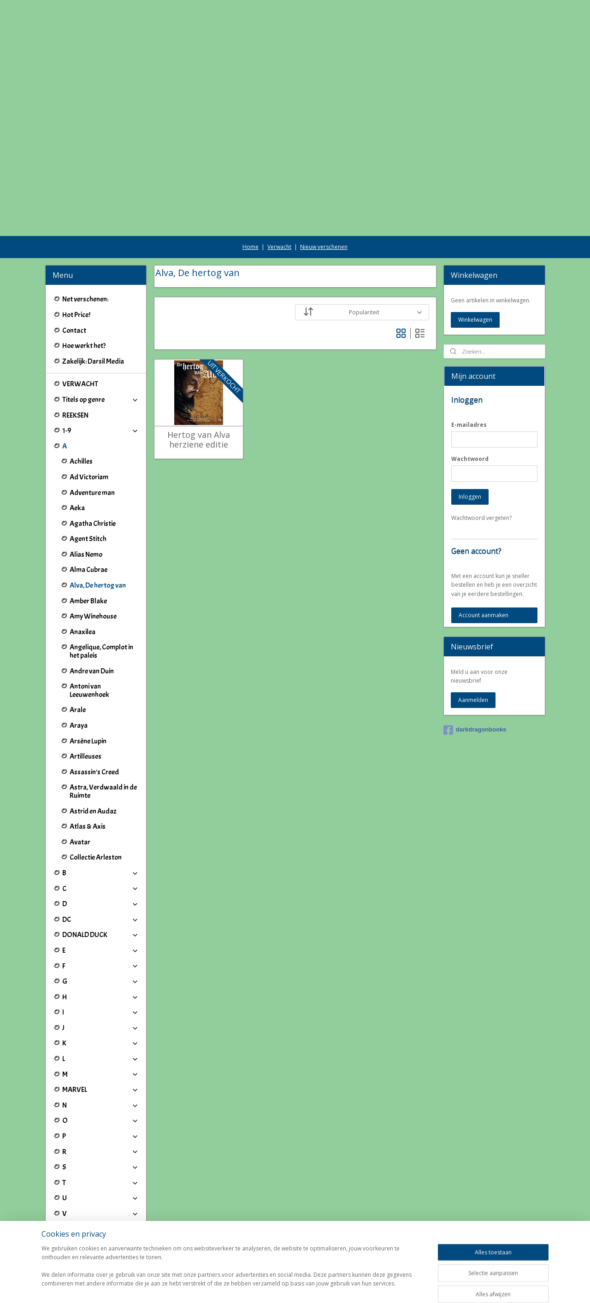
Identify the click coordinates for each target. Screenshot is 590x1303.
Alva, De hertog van (98, 533)
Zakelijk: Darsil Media (93, 309)
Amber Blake (88, 549)
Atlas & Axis (88, 774)
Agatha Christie (93, 472)
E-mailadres (469, 373)
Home (250, 195)
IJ (100, 1208)
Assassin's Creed (94, 720)
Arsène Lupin (88, 689)
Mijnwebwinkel (401, 1286)
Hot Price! (76, 263)
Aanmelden (473, 648)
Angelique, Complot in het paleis (101, 599)
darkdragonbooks (475, 678)
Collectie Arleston (96, 805)
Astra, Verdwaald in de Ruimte (103, 740)
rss (286, 1286)
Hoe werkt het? (84, 294)
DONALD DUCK (100, 883)
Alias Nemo (86, 502)
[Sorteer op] (362, 260)
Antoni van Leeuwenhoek (89, 639)
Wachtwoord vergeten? (481, 466)
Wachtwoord (470, 407)
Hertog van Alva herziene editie (198, 388)
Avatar (80, 790)
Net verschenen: (85, 247)
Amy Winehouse (93, 564)
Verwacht (279, 195)
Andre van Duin (92, 619)
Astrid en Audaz (93, 759)
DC (100, 868)
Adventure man (92, 441)
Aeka (77, 456)
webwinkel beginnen (321, 1286)
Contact (74, 278)
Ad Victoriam (89, 425)
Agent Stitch (88, 487)
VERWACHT (80, 332)
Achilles (81, 409)
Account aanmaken (483, 563)
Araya (79, 673)
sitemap (267, 1286)
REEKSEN (75, 363)
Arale (78, 658)
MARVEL (100, 1038)
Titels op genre (100, 348)
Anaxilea (82, 580)
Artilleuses (85, 704)
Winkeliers (100, 1246)
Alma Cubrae (88, 518)
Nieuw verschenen (324, 195)
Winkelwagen (475, 268)
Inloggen (470, 445)
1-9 (100, 378)
